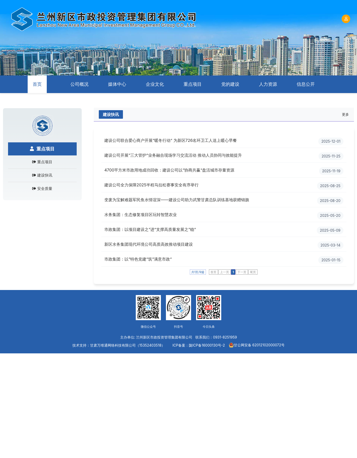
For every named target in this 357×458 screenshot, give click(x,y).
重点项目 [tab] (42, 148)
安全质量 (44, 188)
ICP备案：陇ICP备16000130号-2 (198, 345)
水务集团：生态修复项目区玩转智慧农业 (140, 214)
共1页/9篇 (198, 272)
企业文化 (155, 84)
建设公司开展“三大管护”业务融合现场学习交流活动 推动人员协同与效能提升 (173, 155)
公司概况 (79, 84)
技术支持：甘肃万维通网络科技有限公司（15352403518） (118, 345)
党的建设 (230, 84)
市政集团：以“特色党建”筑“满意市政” (138, 259)
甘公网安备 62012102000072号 (257, 345)
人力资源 (268, 84)
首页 (37, 84)
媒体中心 (117, 84)
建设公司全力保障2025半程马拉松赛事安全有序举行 (151, 184)
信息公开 (306, 84)
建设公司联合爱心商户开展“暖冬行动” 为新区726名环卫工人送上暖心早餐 (170, 140)
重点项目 (193, 84)
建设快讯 (44, 175)
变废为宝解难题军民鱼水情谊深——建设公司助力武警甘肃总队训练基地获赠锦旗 (176, 199)
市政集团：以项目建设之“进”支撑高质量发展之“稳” (150, 229)
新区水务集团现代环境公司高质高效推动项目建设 (148, 244)
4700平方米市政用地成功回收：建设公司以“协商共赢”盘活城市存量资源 (169, 170)
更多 (345, 114)
